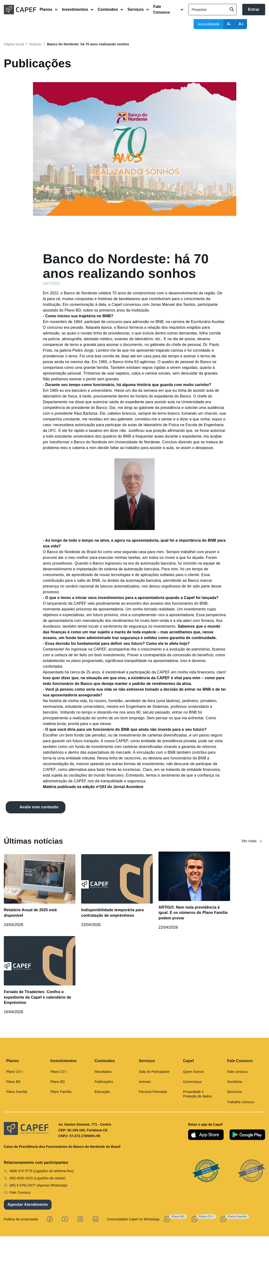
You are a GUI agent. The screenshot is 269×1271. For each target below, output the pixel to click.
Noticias (35, 44)
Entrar (253, 9)
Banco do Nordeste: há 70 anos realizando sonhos (88, 44)
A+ (240, 24)
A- (229, 24)
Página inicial (14, 44)
